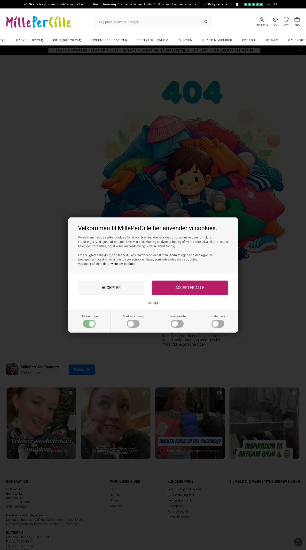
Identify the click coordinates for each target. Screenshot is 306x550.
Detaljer (153, 303)
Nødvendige (89, 321)
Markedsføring (133, 321)
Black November (217, 40)
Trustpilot (260, 4)
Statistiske (218, 321)
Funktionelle (177, 321)
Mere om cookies (123, 264)
